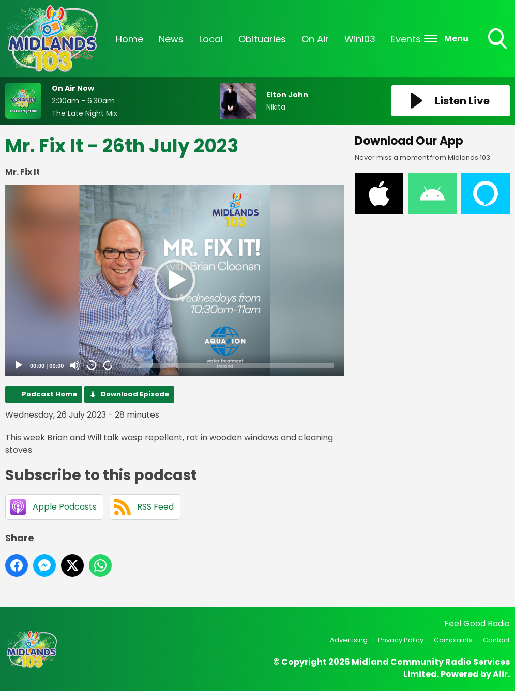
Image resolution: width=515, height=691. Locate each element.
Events (406, 39)
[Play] (18, 365)
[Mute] (75, 365)
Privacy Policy (400, 640)
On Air (315, 39)
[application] (174, 280)
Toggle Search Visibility (498, 39)
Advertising (349, 640)
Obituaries (262, 39)
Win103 (359, 39)
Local (211, 39)
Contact (496, 640)
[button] (174, 280)
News (171, 39)
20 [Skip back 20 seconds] (91, 365)
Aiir (500, 674)
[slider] (228, 365)
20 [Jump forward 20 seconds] (108, 365)
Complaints (453, 640)
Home (129, 39)
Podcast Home (49, 394)
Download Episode (135, 394)
